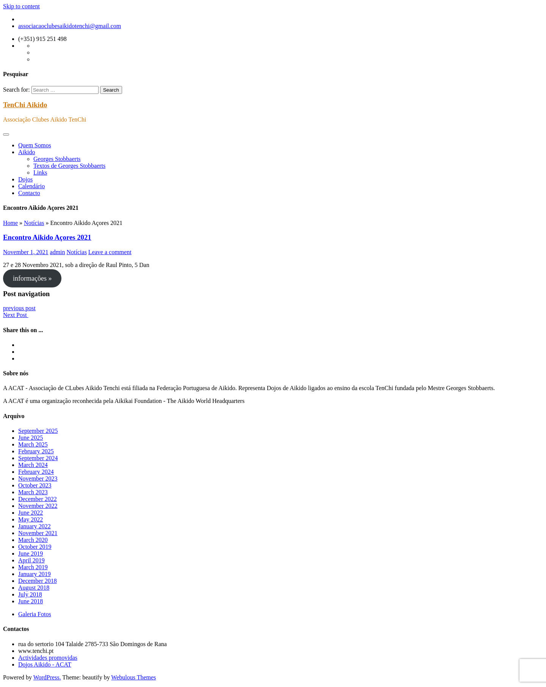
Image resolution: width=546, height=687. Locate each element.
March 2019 (33, 567)
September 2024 (38, 458)
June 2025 (30, 437)
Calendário (31, 186)
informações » (32, 278)
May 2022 (30, 519)
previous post (19, 308)
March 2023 (33, 492)
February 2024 (36, 471)
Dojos (25, 179)
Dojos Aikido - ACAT (44, 664)
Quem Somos (34, 145)
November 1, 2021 (26, 252)
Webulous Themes (133, 677)
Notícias (34, 223)
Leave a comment (110, 252)
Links (40, 172)
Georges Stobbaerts (57, 159)
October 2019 (35, 546)
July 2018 (30, 594)
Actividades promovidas (47, 657)
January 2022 (34, 526)
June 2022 (30, 512)
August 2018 (33, 587)
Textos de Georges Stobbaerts (69, 165)
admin (57, 252)
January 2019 (34, 574)
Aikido (26, 152)
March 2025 (33, 444)
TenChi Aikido (25, 105)
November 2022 (38, 506)
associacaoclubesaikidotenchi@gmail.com (69, 26)
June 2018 (30, 601)
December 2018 (37, 581)
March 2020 (33, 540)
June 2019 (30, 553)
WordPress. (47, 677)
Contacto (29, 193)
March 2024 (33, 465)
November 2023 (38, 478)
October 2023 (35, 485)
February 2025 (36, 451)
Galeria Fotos (34, 614)
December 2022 (37, 499)
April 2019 (31, 560)
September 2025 (38, 431)
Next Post (15, 315)
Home (10, 223)
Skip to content (21, 6)
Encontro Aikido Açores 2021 (47, 237)
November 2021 (38, 533)
